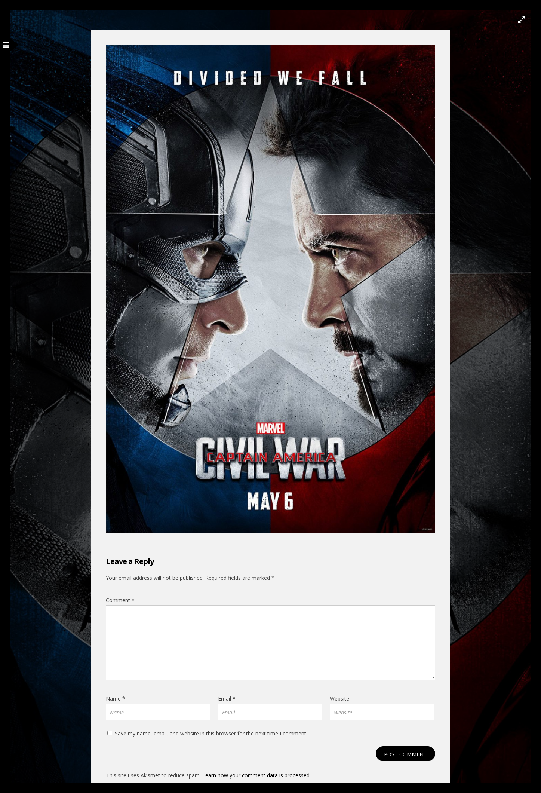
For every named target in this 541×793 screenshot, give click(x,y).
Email (227, 698)
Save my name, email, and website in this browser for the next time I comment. (211, 733)
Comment (120, 600)
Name (115, 698)
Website (339, 698)
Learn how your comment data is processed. (256, 775)
